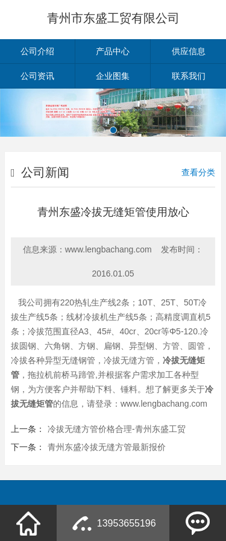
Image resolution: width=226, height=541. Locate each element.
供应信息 (189, 51)
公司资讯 (37, 76)
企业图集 (113, 76)
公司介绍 (37, 51)
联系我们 (189, 76)
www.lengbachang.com (108, 249)
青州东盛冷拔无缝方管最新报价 (107, 447)
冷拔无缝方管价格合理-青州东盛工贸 (117, 429)
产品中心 (113, 51)
